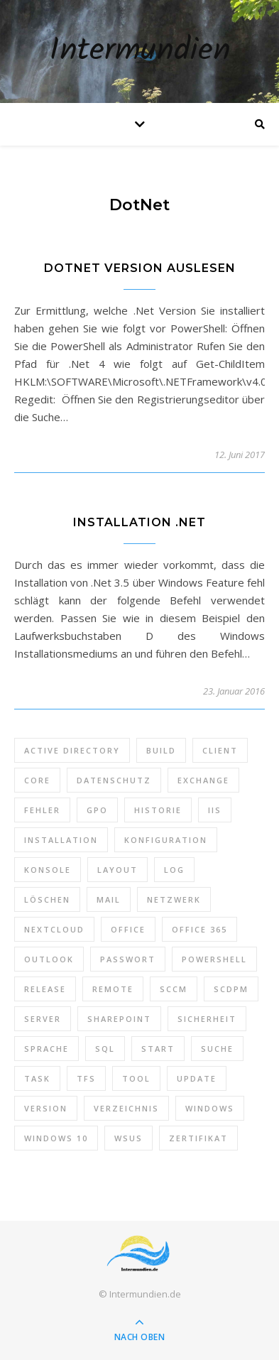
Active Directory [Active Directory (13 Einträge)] (72, 750)
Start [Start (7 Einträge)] (158, 1048)
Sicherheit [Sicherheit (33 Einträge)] (206, 1018)
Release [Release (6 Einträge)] (45, 989)
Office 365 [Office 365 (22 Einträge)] (199, 929)
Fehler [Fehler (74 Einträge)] (42, 810)
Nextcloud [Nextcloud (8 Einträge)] (54, 929)
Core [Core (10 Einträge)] (37, 780)
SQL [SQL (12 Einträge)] (105, 1048)
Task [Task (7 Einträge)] (37, 1078)
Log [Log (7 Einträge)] (174, 869)
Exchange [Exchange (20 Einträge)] (203, 780)
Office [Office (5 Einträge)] (128, 929)
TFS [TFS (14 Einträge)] (86, 1078)
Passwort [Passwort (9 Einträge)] (127, 959)
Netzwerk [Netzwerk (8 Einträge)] (174, 899)
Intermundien (140, 51)
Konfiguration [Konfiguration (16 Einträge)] (165, 839)
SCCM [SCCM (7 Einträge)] (173, 989)
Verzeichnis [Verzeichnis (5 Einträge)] (126, 1108)
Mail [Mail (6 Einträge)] (109, 899)
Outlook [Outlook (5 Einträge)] (49, 959)
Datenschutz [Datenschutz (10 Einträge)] (114, 780)
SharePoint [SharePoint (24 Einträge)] (119, 1018)
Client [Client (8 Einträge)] (220, 750)
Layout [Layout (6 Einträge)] (117, 869)
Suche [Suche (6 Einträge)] (217, 1048)
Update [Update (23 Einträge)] (197, 1078)
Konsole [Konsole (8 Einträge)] (47, 869)
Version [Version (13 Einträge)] (45, 1108)
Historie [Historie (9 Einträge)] (158, 810)
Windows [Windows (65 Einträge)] (209, 1108)
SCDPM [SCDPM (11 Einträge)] (231, 989)
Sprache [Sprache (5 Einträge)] (46, 1048)
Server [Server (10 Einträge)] (42, 1018)
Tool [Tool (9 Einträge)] (136, 1078)
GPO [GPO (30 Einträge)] (97, 810)
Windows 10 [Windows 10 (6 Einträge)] (56, 1138)
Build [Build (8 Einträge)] (161, 750)
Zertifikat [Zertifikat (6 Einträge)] (198, 1138)
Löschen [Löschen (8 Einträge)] (47, 899)
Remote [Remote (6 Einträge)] (112, 989)
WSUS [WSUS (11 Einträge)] (128, 1138)
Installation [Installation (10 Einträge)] (61, 839)
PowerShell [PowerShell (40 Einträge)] (214, 959)
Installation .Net (139, 522)
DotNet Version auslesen (140, 268)
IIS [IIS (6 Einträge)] (214, 810)
